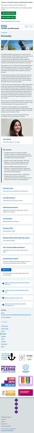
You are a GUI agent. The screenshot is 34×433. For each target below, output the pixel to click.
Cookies (3, 421)
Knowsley (3, 334)
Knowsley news (8, 188)
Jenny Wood (7, 139)
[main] (17, 193)
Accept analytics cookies (8, 13)
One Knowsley (7, 218)
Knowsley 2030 (8, 228)
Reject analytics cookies (8, 17)
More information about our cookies (10, 21)
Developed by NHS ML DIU (7, 430)
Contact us (3, 419)
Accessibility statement (6, 417)
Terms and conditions (6, 426)
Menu (26, 26)
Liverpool (3, 336)
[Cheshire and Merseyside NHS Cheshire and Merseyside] (10, 27)
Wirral (2, 346)
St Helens (3, 341)
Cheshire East (4, 326)
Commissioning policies (10, 258)
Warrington (4, 344)
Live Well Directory (9, 198)
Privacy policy (4, 423)
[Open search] (31, 26)
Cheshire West (4, 328)
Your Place (4, 32)
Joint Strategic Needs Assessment (14, 247)
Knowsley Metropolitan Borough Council (16, 238)
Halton (3, 331)
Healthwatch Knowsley (10, 207)
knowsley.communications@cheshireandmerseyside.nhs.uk (16, 314)
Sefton (3, 339)
